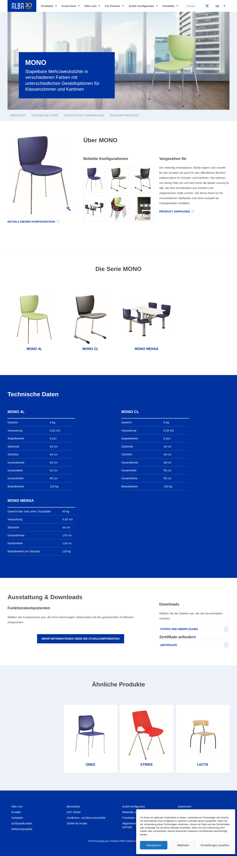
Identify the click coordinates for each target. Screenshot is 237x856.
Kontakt (16, 812)
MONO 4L (34, 349)
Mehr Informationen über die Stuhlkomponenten (80, 638)
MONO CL (90, 349)
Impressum (185, 806)
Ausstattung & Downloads (84, 115)
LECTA (202, 764)
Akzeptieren (153, 845)
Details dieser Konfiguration (31, 221)
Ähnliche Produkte (124, 115)
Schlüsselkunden (22, 823)
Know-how (71, 6)
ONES (90, 764)
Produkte (49, 6)
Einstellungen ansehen (215, 845)
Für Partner (114, 6)
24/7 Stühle (74, 812)
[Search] (207, 6)
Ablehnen (183, 845)
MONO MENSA (146, 349)
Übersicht (18, 115)
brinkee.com (103, 841)
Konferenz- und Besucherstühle (86, 817)
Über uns (92, 6)
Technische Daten (44, 115)
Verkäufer (17, 817)
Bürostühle (73, 806)
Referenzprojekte (22, 829)
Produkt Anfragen (174, 211)
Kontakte (170, 6)
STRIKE (146, 764)
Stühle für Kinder (77, 823)
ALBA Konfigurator (143, 6)
